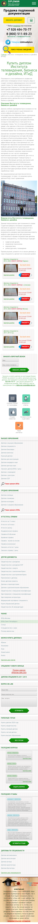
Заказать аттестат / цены (9, 547)
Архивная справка (7, 538)
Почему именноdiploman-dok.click (19, 671)
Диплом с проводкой (8, 472)
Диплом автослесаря (8, 860)
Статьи (3, 625)
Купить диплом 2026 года (9, 724)
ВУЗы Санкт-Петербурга (9, 621)
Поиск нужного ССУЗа (12, 510)
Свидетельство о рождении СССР (12, 565)
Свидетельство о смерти (9, 568)
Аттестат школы (6, 528)
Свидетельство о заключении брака (13, 571)
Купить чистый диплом (9, 734)
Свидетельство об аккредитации (12, 607)
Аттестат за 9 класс (7, 525)
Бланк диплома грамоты (9, 581)
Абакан (3, 642)
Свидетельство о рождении (10, 562)
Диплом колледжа (7, 502)
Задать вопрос (19, 789)
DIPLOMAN (20, 881)
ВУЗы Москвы (5, 618)
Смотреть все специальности (11, 875)
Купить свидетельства (8, 728)
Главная (3, 55)
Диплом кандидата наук (9, 462)
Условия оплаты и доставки (25, 418)
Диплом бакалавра (7, 449)
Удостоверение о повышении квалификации (16, 594)
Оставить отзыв (19, 845)
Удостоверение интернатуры (10, 597)
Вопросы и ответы (25, 404)
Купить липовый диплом (9, 731)
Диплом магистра (7, 453)
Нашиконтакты (19, 432)
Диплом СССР (5, 479)
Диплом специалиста (8, 446)
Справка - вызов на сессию (10, 541)
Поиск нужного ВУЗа (12, 484)
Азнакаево (4, 646)
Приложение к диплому (9, 578)
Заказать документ (14, 20)
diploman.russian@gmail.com (25, 385)
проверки (16, 26)
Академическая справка (9, 531)
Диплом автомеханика (9, 857)
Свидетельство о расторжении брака (13, 575)
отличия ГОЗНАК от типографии (12, 404)
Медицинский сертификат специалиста (14, 600)
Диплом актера (6, 864)
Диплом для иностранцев (9, 459)
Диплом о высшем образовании (12, 443)
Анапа (3, 655)
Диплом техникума (7, 498)
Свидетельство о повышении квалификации (16, 591)
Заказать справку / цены (9, 550)
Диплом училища (7, 495)
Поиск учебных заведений (21, 50)
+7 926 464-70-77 (19, 30)
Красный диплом (6, 456)
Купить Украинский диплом (10, 604)
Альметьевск (5, 652)
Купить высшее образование (11, 737)
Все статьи (19, 742)
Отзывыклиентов (12, 418)
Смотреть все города (8, 660)
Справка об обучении (8, 534)
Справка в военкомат (8, 544)
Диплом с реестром (7, 475)
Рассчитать (31, 20)
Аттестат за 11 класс (8, 521)
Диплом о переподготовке (10, 584)
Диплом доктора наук (8, 466)
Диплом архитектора (8, 867)
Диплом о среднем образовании (12, 505)
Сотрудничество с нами (9, 628)
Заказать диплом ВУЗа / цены (11, 469)
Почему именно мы (7, 631)
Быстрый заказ (25, 265)
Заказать (25, 275)
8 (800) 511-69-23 (19, 34)
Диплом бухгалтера (7, 870)
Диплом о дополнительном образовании (15, 588)
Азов (2, 649)
